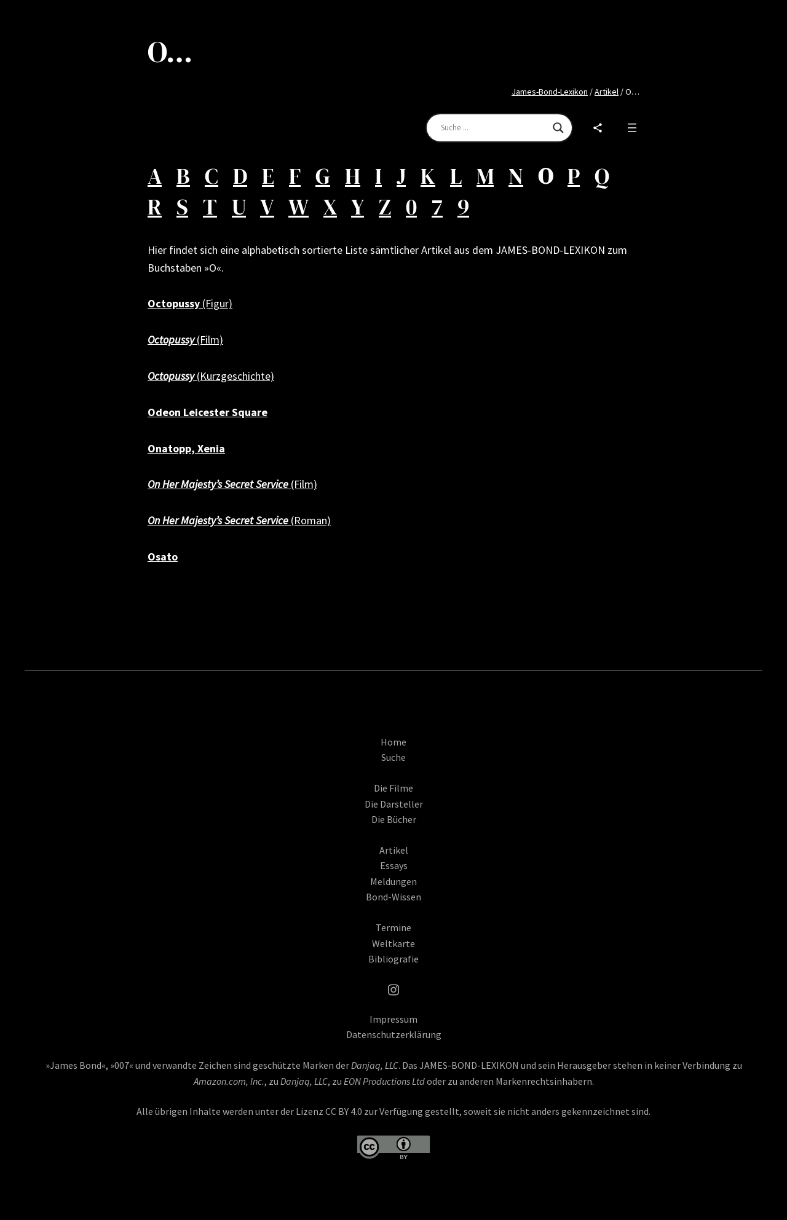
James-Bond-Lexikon (550, 91)
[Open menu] (632, 127)
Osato (163, 556)
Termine (393, 936)
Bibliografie (393, 967)
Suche (393, 766)
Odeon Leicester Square (207, 412)
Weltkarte (393, 951)
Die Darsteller (394, 812)
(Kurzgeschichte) (211, 376)
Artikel (607, 91)
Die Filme (393, 796)
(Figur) (190, 303)
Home (393, 750)
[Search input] (494, 127)
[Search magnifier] (558, 127)
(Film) (185, 340)
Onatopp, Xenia (186, 448)
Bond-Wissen (393, 905)
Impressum (393, 1027)
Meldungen (393, 889)
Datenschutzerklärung (393, 1043)
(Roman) (239, 520)
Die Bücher (393, 828)
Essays (394, 874)
